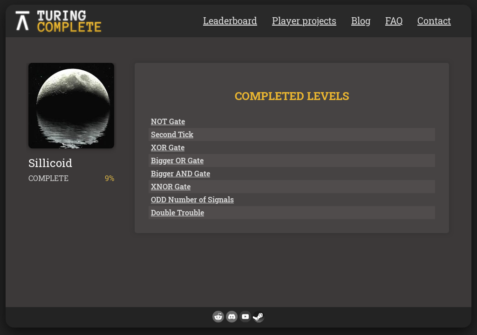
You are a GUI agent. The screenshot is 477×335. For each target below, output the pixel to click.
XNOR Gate (171, 186)
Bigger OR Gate (177, 160)
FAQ (393, 20)
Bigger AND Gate (180, 173)
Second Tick (172, 134)
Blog (360, 20)
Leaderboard (230, 20)
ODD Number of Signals (192, 199)
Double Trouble (177, 212)
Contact (434, 20)
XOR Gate (167, 147)
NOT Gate (168, 121)
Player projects (304, 20)
